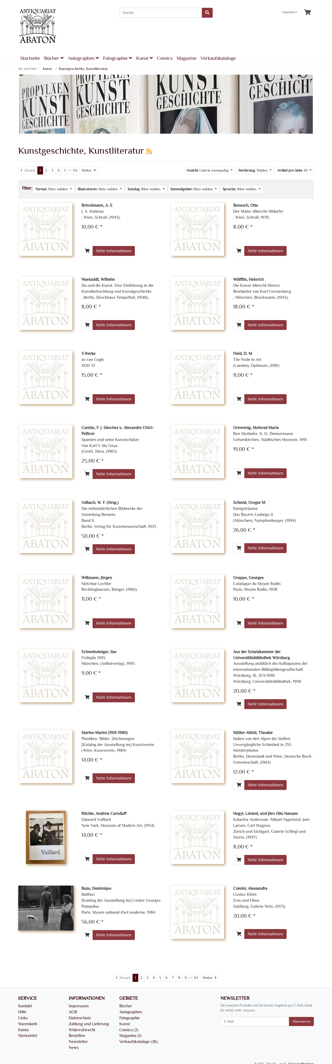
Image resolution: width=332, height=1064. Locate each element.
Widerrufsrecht (82, 1030)
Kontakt (25, 1006)
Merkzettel (27, 1035)
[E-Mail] (254, 1021)
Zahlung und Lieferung (89, 1024)
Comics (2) (128, 1030)
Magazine (186, 58)
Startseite (30, 58)
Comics (164, 58)
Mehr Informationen (114, 251)
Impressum (79, 1006)
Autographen (83, 58)
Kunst (144, 58)
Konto (23, 1030)
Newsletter (78, 1041)
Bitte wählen (52, 189)
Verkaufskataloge (218, 58)
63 (75, 170)
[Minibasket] (307, 12)
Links (23, 1018)
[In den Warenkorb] (87, 251)
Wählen (253, 170)
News (74, 1047)
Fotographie (117, 58)
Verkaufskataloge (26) (138, 1041)
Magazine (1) (130, 1035)
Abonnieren (301, 1021)
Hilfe (22, 1012)
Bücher (54, 58)
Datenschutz (80, 1018)
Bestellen (77, 1035)
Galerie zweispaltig (208, 170)
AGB (73, 1012)
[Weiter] (88, 170)
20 (292, 170)
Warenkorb (27, 1024)
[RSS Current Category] (149, 151)
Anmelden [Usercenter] (289, 12)
